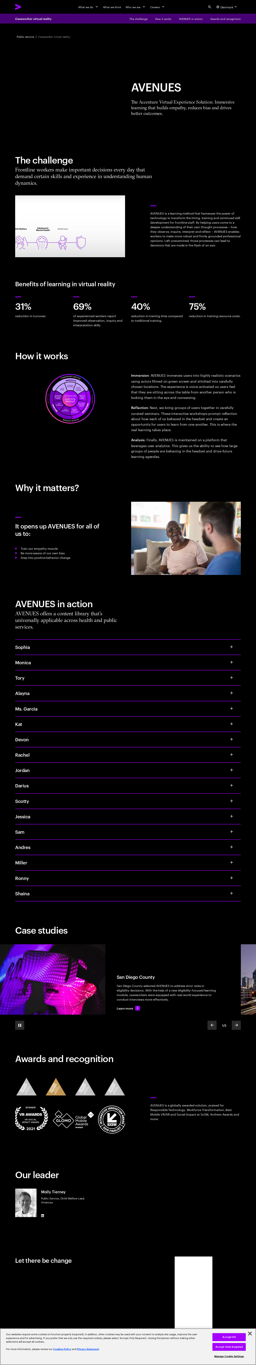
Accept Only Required (229, 1347)
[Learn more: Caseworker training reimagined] (128, 1008)
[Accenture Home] (26, 7)
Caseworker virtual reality (33, 19)
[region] (128, 1346)
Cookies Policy (62, 1349)
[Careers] (158, 7)
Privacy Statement (88, 1349)
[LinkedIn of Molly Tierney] (42, 1215)
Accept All (229, 1337)
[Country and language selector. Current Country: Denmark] (227, 6)
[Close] (250, 1333)
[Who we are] (135, 7)
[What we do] (88, 7)
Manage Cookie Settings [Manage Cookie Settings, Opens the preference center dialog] (229, 1356)
